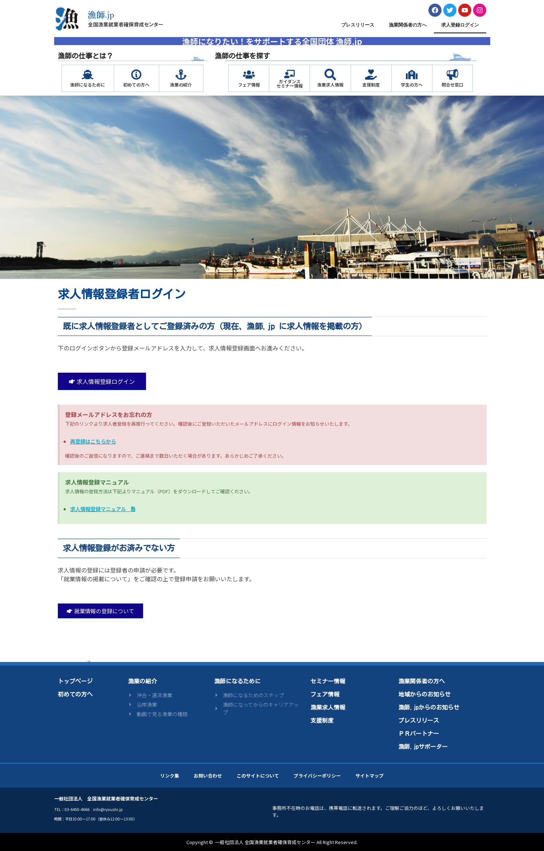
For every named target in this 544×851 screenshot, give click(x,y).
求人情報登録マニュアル (102, 509)
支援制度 (371, 84)
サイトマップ (369, 775)
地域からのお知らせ (424, 694)
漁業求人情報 (330, 84)
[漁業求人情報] (330, 74)
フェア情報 (249, 84)
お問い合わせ (208, 775)
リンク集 (169, 775)
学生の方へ (412, 84)
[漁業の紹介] (181, 74)
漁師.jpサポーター (423, 747)
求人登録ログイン (460, 25)
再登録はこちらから (93, 441)
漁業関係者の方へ (408, 25)
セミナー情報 (327, 681)
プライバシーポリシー (317, 775)
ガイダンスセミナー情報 (290, 83)
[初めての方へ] (136, 74)
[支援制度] (371, 74)
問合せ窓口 (452, 84)
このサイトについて (258, 775)
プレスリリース (357, 25)
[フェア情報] (249, 74)
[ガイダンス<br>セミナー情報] (289, 74)
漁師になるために (87, 84)
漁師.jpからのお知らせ (428, 707)
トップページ (75, 681)
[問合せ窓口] (452, 74)
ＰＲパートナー (418, 733)
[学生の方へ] (412, 74)
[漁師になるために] (87, 74)
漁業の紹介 (181, 84)
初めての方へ (136, 84)
